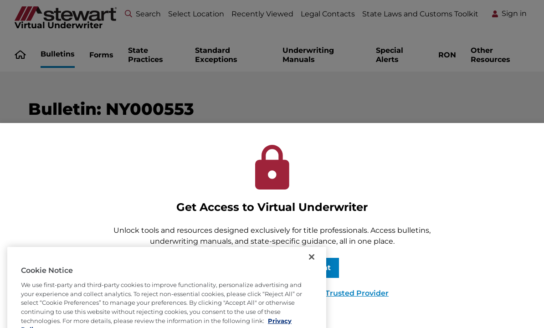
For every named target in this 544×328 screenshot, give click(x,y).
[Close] (312, 266)
